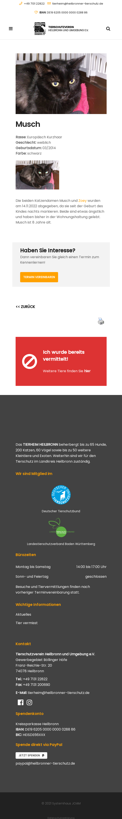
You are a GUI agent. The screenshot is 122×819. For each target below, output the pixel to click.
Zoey (82, 200)
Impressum (61, 810)
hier (87, 364)
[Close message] (103, 340)
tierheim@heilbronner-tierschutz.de (77, 4)
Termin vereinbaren (39, 277)
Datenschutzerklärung (61, 805)
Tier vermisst (27, 610)
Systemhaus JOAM (66, 791)
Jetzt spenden (31, 743)
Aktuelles (23, 602)
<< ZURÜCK (25, 306)
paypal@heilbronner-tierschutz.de (45, 750)
